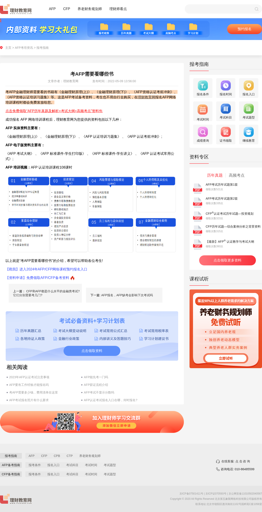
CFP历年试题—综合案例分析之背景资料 (233, 226)
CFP (66, 9)
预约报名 (245, 29)
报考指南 (42, 47)
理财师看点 (118, 9)
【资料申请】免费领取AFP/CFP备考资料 (37, 278)
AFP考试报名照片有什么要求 (29, 400)
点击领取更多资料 (227, 260)
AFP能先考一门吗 (96, 377)
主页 (8, 47)
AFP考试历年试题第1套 (222, 184)
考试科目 (72, 465)
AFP (52, 9)
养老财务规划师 (90, 9)
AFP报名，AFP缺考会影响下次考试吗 (127, 295)
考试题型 (110, 465)
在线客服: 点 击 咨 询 (235, 461)
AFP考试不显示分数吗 (99, 392)
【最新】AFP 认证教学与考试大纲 (230, 241)
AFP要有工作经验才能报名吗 (29, 385)
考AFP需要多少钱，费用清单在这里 (33, 392)
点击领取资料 (91, 351)
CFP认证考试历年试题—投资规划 (229, 213)
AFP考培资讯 (24, 47)
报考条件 (35, 465)
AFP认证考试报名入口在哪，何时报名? (110, 400)
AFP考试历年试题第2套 (222, 198)
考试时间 (91, 465)
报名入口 (53, 465)
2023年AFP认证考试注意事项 (29, 377)
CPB (57, 456)
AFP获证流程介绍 (96, 385)
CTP (70, 456)
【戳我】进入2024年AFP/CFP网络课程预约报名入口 (46, 269)
